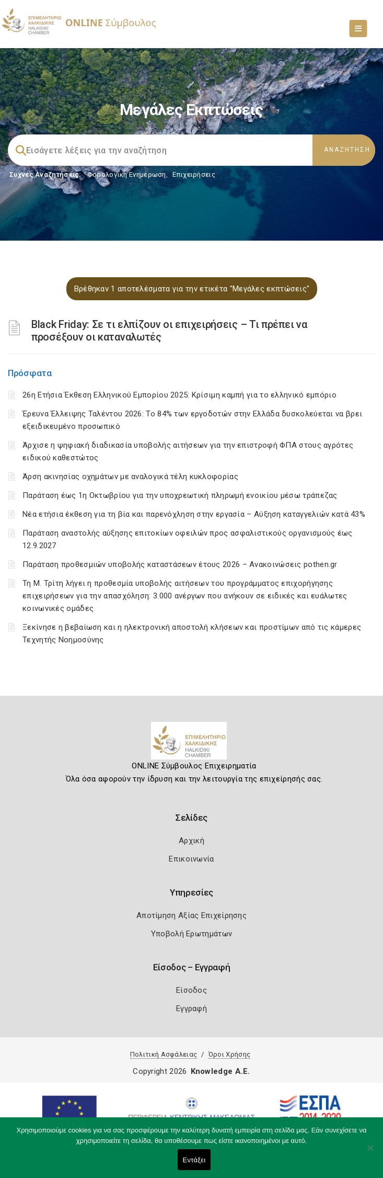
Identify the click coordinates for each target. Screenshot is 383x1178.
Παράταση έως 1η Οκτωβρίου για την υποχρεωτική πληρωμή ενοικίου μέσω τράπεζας (180, 495)
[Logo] (191, 745)
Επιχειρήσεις (193, 174)
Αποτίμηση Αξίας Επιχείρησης (191, 915)
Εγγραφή (191, 1008)
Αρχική (191, 840)
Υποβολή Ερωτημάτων (191, 933)
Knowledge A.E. (220, 1071)
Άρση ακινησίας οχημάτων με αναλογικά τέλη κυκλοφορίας (130, 476)
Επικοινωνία (191, 859)
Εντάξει (194, 1160)
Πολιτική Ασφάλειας (163, 1054)
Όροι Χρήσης (229, 1054)
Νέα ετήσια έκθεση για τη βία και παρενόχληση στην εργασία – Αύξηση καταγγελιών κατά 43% (193, 514)
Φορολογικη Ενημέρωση (126, 174)
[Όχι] (370, 1152)
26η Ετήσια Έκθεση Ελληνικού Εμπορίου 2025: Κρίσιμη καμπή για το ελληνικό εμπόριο (179, 395)
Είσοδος (191, 990)
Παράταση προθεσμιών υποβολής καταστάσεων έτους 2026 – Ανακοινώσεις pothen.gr (180, 564)
